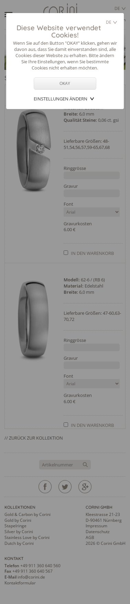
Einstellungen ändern (60, 99)
